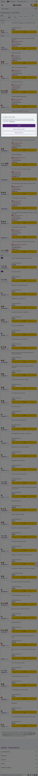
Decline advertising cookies (19, 129)
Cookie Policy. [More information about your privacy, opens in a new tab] (12, 121)
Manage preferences (19, 132)
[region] (19, 125)
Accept (18, 125)
